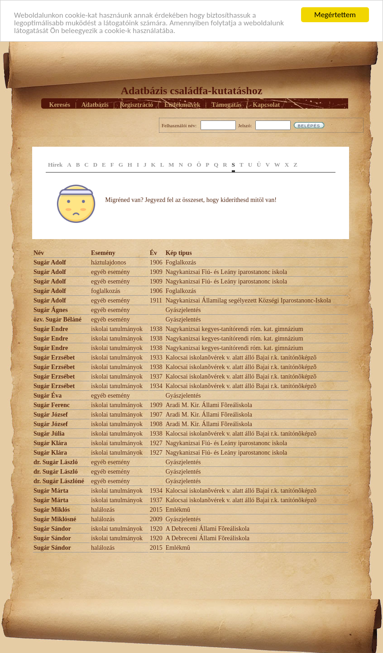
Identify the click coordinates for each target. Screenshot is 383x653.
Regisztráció (136, 104)
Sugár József (51, 414)
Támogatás (226, 104)
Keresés (59, 104)
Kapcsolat (266, 104)
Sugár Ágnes (51, 310)
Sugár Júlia (49, 433)
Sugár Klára (50, 443)
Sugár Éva (48, 395)
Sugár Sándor (52, 528)
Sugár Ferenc (52, 405)
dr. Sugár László (56, 462)
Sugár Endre (51, 329)
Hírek (55, 164)
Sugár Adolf (50, 262)
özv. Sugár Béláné (57, 319)
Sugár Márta (51, 490)
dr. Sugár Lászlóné (59, 481)
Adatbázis (95, 104)
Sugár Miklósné (55, 519)
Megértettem (335, 14)
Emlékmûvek (182, 104)
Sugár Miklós (52, 509)
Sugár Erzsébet (54, 357)
